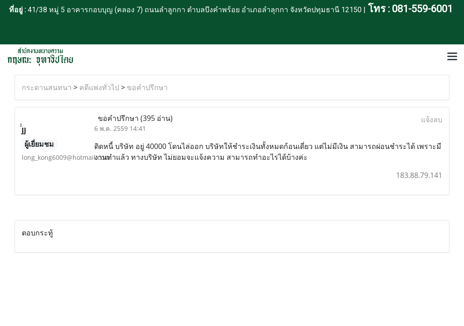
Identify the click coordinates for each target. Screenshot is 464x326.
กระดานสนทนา (47, 87)
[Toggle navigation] (452, 57)
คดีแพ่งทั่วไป (99, 87)
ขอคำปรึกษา (147, 87)
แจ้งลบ (431, 120)
